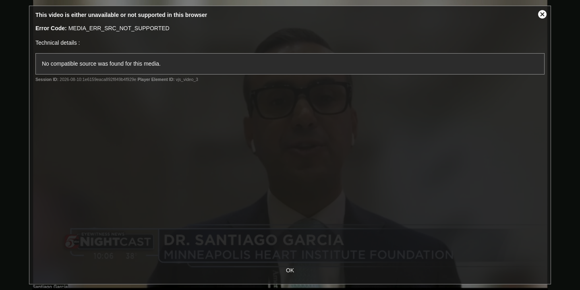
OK (290, 270)
